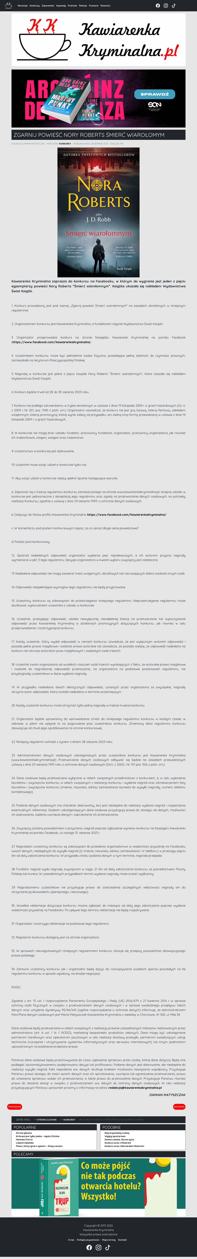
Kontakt (122, 1242)
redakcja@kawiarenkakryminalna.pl (135, 1088)
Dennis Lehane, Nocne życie (119, 1141)
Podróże (72, 5)
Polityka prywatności (88, 1242)
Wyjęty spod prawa (115, 1138)
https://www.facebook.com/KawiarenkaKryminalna (51, 342)
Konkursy (35, 5)
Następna (177, 1107)
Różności (105, 5)
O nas (71, 1242)
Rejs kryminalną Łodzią (117, 1135)
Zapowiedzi (48, 5)
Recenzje (23, 5)
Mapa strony (108, 1242)
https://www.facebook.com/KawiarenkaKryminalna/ (126, 515)
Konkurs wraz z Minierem (118, 1145)
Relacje (83, 5)
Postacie (94, 5)
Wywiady (61, 5)
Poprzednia (27, 1107)
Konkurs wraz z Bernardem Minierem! (124, 1148)
